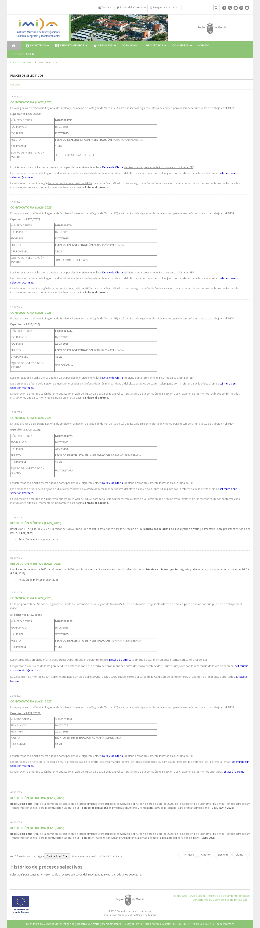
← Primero (187, 854)
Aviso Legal (197, 896)
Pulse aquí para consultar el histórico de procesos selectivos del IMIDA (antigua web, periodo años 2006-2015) (76, 874)
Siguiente (223, 854)
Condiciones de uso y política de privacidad (220, 900)
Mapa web (181, 896)
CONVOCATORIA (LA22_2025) (31, 598)
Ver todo (15, 84)
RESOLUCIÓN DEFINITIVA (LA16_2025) (37, 828)
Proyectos (154, 45)
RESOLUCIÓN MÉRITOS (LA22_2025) (35, 523)
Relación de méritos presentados (38, 539)
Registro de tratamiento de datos (228, 896)
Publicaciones (23, 53)
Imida (13, 62)
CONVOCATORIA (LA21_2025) (31, 701)
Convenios (180, 45)
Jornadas (129, 45)
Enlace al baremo (96, 187)
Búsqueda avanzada (163, 7)
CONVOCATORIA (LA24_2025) (31, 418)
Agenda (204, 45)
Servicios (103, 46)
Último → (241, 854)
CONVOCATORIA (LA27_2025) (31, 102)
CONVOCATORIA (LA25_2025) (31, 313)
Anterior (206, 854)
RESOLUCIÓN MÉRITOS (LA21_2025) (35, 564)
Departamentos (69, 46)
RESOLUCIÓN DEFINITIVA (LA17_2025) (37, 798)
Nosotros (36, 46)
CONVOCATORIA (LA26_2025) (31, 207)
